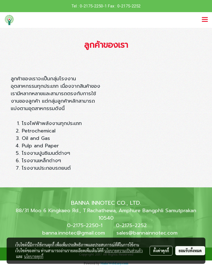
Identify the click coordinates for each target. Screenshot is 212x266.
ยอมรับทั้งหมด (190, 250)
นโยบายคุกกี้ (33, 256)
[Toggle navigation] (205, 20)
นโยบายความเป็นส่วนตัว (123, 250)
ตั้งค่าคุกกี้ (161, 250)
